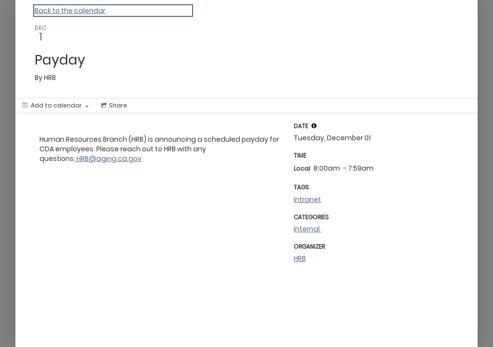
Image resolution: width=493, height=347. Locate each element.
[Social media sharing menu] (113, 105)
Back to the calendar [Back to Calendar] (70, 10)
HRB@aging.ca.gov (109, 158)
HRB (300, 258)
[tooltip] (313, 126)
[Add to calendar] (55, 105)
